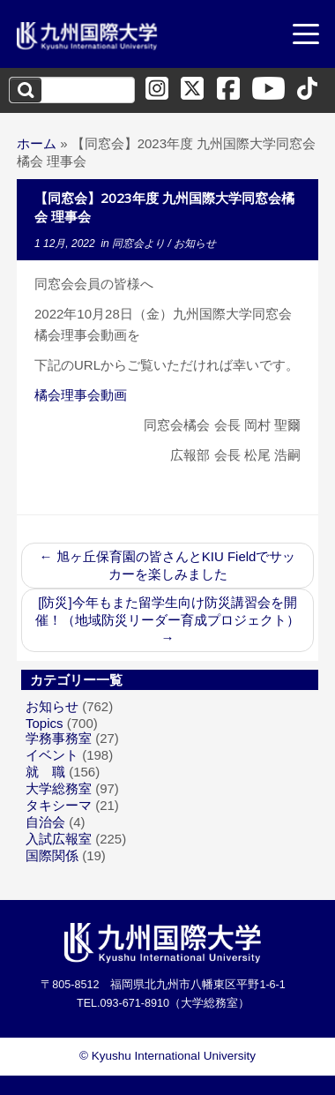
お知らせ (195, 243)
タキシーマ (59, 805)
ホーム (36, 143)
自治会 (45, 821)
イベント (52, 754)
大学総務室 (59, 788)
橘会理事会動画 (80, 394)
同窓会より (140, 243)
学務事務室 (59, 738)
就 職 (45, 771)
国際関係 (52, 855)
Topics (44, 723)
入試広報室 (59, 838)
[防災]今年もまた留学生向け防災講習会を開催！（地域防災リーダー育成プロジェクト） (167, 620)
